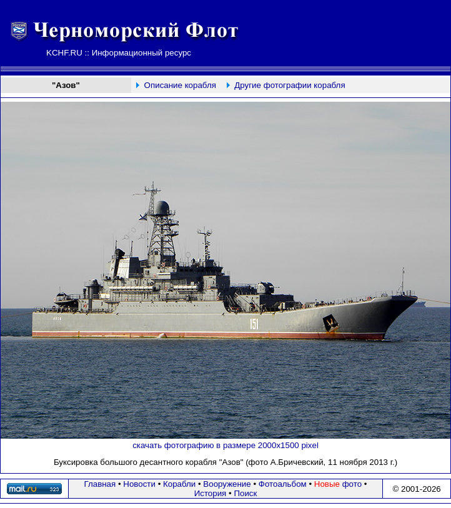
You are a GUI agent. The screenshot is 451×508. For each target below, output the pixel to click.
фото (338, 484)
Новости (139, 484)
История (210, 493)
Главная (100, 484)
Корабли (179, 484)
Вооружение (226, 484)
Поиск (245, 493)
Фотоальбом (283, 484)
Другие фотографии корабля (289, 85)
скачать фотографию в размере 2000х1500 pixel (225, 445)
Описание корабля (180, 85)
